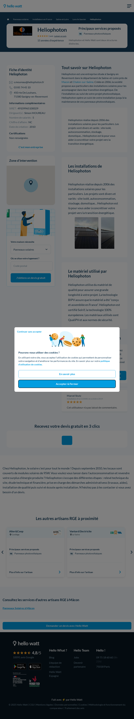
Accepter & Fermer (67, 383)
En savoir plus (67, 374)
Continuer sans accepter (29, 331)
